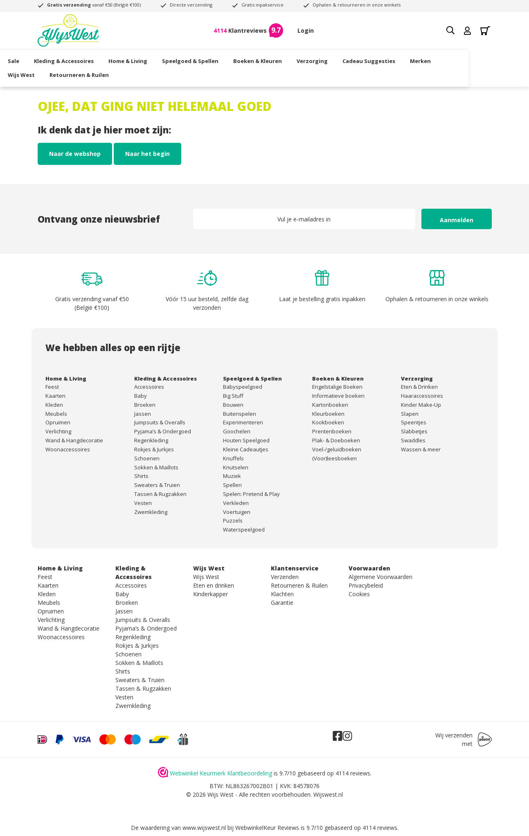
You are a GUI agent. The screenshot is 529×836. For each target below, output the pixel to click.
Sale (43, 59)
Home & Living (157, 59)
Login (305, 30)
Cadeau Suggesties (398, 59)
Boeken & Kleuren (287, 59)
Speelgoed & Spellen (220, 59)
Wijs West (51, 73)
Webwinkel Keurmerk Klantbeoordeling (221, 773)
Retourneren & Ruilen (109, 73)
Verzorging (342, 59)
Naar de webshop (75, 154)
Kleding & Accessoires (94, 59)
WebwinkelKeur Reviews (267, 827)
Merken (450, 59)
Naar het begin (147, 154)
